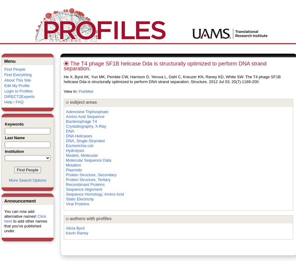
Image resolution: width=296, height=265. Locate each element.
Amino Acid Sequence (85, 116)
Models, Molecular (82, 155)
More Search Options (27, 180)
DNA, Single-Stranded (85, 141)
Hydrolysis (75, 150)
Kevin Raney (77, 233)
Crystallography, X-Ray (86, 126)
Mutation (73, 165)
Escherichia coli (79, 145)
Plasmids (74, 170)
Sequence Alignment (84, 189)
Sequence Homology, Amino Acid (95, 194)
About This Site (17, 80)
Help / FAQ (14, 102)
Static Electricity (80, 199)
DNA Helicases (79, 136)
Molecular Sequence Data (88, 160)
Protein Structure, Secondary (91, 175)
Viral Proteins (77, 204)
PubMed (86, 91)
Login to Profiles (18, 91)
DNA (70, 131)
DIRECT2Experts (19, 96)
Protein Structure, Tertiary (88, 179)
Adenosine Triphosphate (87, 111)
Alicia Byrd (75, 228)
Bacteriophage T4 (81, 121)
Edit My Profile (17, 85)
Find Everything (18, 74)
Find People (14, 69)
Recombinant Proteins (85, 184)
